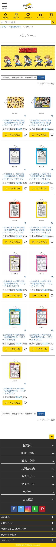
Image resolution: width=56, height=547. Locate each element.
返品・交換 (28, 460)
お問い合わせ (7, 523)
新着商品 (6, 16)
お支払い (28, 445)
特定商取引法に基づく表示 (13, 529)
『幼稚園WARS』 (15, 27)
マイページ (40, 16)
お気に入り (28, 16)
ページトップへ (51, 437)
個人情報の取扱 (8, 534)
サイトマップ (7, 540)
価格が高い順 (30, 78)
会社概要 (28, 499)
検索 (53, 22)
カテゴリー (28, 476)
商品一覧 (16, 16)
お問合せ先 (28, 468)
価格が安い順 (17, 78)
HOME (3, 27)
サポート (28, 491)
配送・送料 (28, 453)
